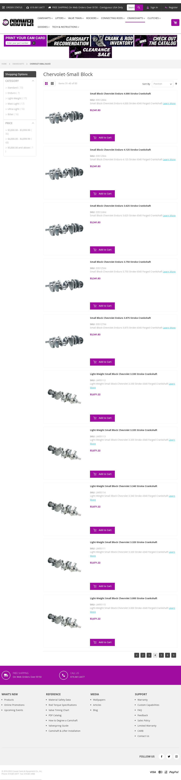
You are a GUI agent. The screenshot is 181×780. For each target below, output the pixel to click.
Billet (14, 114)
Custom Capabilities (148, 708)
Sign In (154, 7)
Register (173, 7)
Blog (95, 713)
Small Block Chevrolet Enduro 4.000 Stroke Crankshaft (120, 93)
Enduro (15, 92)
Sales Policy (144, 723)
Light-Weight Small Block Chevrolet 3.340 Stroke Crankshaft (123, 486)
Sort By (146, 83)
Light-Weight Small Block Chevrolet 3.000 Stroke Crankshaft (123, 598)
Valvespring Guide (58, 729)
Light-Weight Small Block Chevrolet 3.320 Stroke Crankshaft (123, 542)
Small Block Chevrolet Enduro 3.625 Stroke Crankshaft (120, 205)
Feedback (143, 718)
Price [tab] (8, 123)
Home (4, 64)
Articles (97, 708)
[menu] (101, 22)
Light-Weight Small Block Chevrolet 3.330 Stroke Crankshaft (123, 373)
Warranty (143, 703)
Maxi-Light (17, 103)
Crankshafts (18, 64)
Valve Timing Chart (59, 713)
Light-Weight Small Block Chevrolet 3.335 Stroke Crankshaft (123, 430)
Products (9, 703)
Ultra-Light (17, 109)
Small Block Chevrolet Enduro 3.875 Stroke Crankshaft (120, 317)
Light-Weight (18, 98)
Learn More (169, 103)
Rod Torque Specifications (63, 708)
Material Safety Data (60, 703)
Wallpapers (99, 703)
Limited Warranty (147, 729)
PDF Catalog (55, 718)
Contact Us (143, 739)
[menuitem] (44, 18)
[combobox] (135, 7)
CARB (140, 734)
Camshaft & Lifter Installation (64, 734)
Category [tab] (12, 81)
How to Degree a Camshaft (63, 723)
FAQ (140, 713)
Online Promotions (14, 708)
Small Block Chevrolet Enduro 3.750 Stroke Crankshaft (120, 261)
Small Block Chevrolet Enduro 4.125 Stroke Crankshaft (120, 149)
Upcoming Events (13, 713)
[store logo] (18, 22)
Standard (16, 87)
